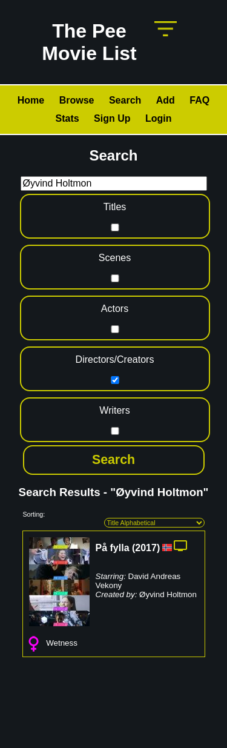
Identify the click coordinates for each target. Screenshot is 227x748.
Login (158, 118)
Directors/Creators (115, 359)
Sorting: (34, 514)
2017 (146, 548)
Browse (76, 100)
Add (165, 100)
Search (125, 100)
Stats (67, 118)
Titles (115, 207)
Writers (114, 410)
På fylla (113, 548)
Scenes (115, 258)
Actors (114, 308)
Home (31, 100)
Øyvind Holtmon (168, 594)
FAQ (199, 100)
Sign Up (112, 118)
